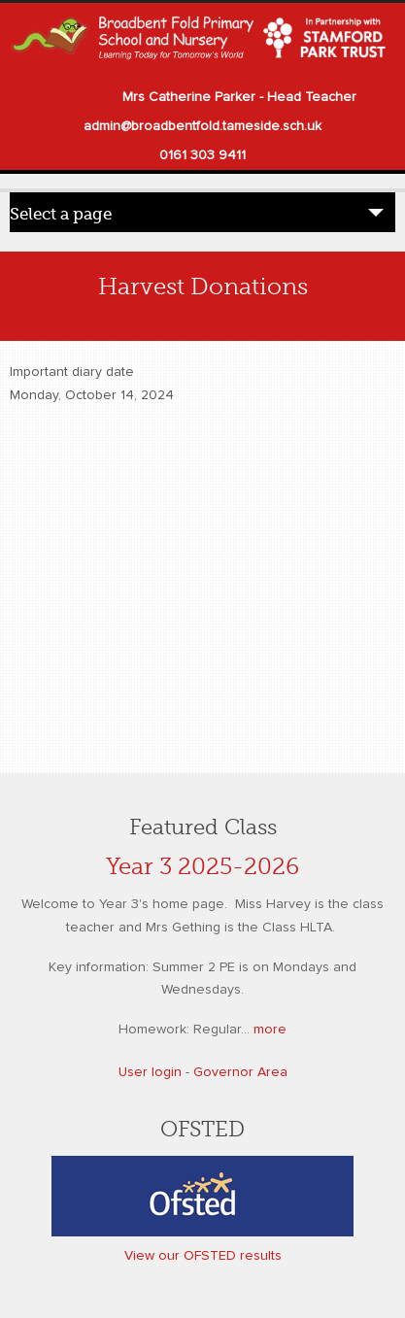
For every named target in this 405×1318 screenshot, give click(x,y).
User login (150, 1072)
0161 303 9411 (202, 155)
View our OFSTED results (203, 1256)
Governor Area (240, 1072)
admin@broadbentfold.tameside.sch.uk (202, 126)
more (270, 1029)
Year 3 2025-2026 (202, 867)
